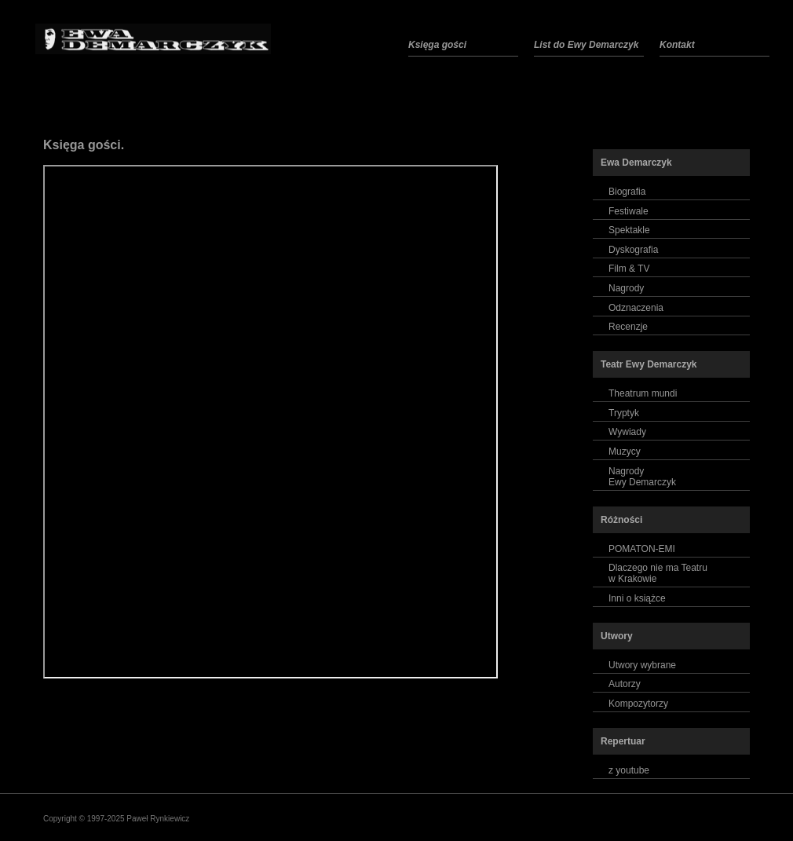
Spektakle (629, 230)
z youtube (628, 770)
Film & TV (628, 268)
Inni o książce (637, 598)
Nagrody (626, 288)
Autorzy (624, 683)
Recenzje (628, 326)
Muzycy (624, 451)
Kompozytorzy (638, 703)
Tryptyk (623, 413)
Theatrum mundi (642, 393)
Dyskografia (633, 249)
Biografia (626, 191)
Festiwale (628, 211)
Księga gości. (83, 145)
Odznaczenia (635, 307)
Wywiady (627, 431)
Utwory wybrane (642, 665)
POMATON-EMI (641, 548)
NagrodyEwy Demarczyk (642, 477)
